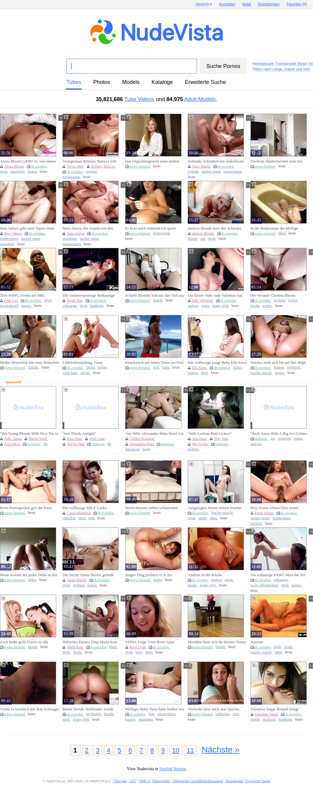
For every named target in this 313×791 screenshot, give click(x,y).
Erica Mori (12, 444)
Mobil (246, 4)
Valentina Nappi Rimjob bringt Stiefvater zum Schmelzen (275, 709)
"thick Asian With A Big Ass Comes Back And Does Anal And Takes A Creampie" (279, 433)
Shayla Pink (75, 444)
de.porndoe (39, 166)
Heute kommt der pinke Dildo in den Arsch (28, 575)
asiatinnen (18, 172)
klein (112, 647)
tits (45, 444)
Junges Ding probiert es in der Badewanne (148, 575)
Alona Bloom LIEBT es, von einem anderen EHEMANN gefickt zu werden (28, 161)
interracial (132, 449)
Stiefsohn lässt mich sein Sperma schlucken (213, 709)
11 (190, 750)
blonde (192, 239)
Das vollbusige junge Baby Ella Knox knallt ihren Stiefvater (217, 362)
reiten (205, 306)
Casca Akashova (78, 513)
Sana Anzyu (75, 233)
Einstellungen (269, 4)
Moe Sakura (13, 233)
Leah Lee (11, 300)
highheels (97, 306)
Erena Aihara (264, 513)
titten (281, 233)
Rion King (74, 439)
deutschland (161, 233)
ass (273, 438)
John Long (97, 439)
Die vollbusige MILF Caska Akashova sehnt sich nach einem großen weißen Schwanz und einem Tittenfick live (90, 507)
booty (146, 449)
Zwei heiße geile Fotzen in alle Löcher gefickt (24, 642)
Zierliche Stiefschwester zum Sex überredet (277, 161)
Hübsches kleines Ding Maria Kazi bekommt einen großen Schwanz (89, 642)
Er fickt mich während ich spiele (150, 228)
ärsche (255, 306)
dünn (213, 518)
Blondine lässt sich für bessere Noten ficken (217, 642)
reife (235, 714)
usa (202, 239)
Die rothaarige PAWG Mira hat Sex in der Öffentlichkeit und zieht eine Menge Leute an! (278, 575)
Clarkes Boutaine (141, 439)
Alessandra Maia (141, 444)
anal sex (256, 444)
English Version (172, 769)
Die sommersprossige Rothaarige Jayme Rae (88, 295)
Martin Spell (38, 439)
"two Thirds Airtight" (79, 433)
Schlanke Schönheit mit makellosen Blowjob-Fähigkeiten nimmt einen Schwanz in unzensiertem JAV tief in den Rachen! (216, 161)
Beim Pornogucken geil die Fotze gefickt (26, 507)
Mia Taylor (200, 444)
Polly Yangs (12, 439)
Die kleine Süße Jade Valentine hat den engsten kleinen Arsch (215, 295)
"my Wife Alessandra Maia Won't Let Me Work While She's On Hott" (154, 433)
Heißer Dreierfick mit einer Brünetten (29, 362)
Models (130, 82)
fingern (279, 367)
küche (229, 580)
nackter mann (211, 172)
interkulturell (9, 306)
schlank (193, 172)
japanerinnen (232, 172)
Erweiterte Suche (205, 82)
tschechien (69, 373)
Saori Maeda (201, 166)
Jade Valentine (202, 300)
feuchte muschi (261, 373)
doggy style (220, 306)
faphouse (33, 444)
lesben (102, 367)
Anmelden (227, 4)
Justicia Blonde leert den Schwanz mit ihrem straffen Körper (214, 228)
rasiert (202, 518)
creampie (284, 438)
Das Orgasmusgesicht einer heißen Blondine (152, 161)
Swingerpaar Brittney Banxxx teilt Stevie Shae (89, 161)
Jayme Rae (74, 300)
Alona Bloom (14, 166)
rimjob (255, 719)
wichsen (279, 300)
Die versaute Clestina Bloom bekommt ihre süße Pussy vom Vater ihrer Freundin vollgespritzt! (279, 295)
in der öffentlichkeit (264, 585)
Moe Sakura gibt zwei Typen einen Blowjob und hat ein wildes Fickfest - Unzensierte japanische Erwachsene (29, 228)
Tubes (73, 82)
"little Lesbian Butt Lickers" (210, 433)
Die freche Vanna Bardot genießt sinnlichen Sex (88, 575)
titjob (4, 172)
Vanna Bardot (77, 580)
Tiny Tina (221, 439)
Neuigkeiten (234, 781)
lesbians (193, 449)
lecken (32, 172)
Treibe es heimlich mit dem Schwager (29, 709)
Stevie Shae (75, 166)
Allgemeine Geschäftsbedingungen (197, 781)
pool (156, 367)
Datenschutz (161, 781)
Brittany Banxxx (103, 166)
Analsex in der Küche (205, 575)
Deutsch (202, 4)
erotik (288, 647)
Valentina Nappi (266, 714)
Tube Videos (139, 99)
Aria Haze (199, 439)
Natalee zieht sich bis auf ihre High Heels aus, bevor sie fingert (278, 362)
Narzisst (257, 642)
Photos (101, 82)
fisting (90, 367)
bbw (151, 714)
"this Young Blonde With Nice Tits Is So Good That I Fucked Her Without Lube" (29, 433)
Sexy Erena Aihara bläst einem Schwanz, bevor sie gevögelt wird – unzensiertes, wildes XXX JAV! (278, 507)
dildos (237, 367)
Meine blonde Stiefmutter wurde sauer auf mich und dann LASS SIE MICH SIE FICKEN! (90, 709)
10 (175, 750)
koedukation (71, 177)
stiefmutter (93, 714)
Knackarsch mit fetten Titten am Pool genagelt (154, 362)
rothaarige (69, 306)
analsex (193, 306)
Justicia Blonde (203, 233)
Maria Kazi (75, 647)
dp (109, 444)
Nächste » (221, 749)
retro (138, 652)
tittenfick (68, 518)
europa (85, 373)
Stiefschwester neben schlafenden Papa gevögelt (151, 507)
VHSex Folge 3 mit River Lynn (150, 642)
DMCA (144, 781)
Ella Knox (199, 368)
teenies (26, 306)
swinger (91, 172)
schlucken (223, 714)
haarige (130, 719)
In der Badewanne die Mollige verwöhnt (274, 228)
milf (91, 518)
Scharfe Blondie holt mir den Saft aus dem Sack (154, 295)
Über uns (120, 781)
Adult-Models (200, 99)
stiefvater (269, 719)
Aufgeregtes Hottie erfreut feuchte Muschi (215, 507)
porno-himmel (139, 166)
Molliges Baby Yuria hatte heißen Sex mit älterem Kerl (154, 709)
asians (298, 438)
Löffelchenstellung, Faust (82, 362)
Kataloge (162, 82)
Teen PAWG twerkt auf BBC (22, 295)
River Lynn (137, 647)
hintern (193, 373)
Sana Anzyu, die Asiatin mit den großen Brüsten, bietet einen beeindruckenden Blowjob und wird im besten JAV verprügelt (90, 228)
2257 (133, 781)
